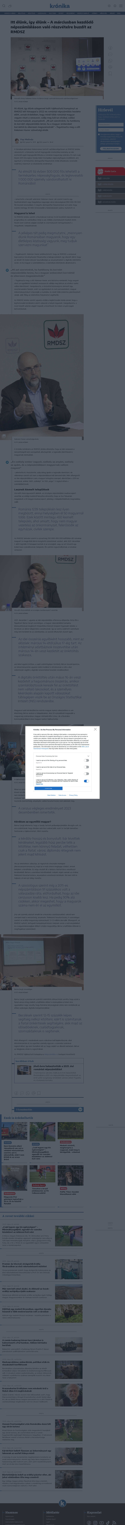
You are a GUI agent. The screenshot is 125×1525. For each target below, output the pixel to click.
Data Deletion (51, 795)
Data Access (62, 795)
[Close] (96, 730)
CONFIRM (48, 788)
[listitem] (62, 756)
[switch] (86, 760)
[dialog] (62, 762)
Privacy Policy (73, 795)
